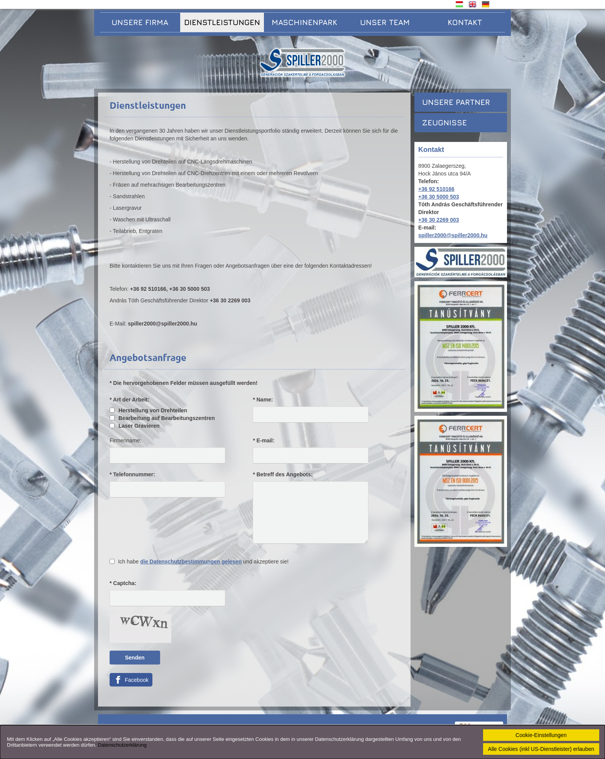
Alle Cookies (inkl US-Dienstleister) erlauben (541, 749)
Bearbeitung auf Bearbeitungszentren (162, 418)
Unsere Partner (456, 102)
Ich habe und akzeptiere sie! (203, 561)
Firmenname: (125, 440)
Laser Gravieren (135, 426)
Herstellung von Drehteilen (148, 410)
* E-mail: (263, 440)
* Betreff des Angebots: (283, 474)
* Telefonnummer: (132, 474)
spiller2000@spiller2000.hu (452, 235)
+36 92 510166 (436, 189)
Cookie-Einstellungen (540, 735)
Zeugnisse (444, 122)
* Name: (263, 399)
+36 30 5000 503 (438, 197)
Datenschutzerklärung (122, 745)
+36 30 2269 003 (438, 220)
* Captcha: (123, 583)
